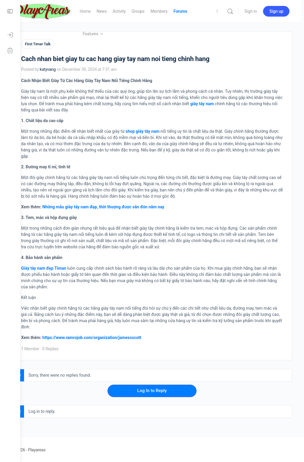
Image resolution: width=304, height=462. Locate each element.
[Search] (232, 11)
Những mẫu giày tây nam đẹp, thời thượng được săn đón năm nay (124, 206)
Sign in (253, 11)
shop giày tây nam (163, 130)
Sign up (279, 11)
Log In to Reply (162, 389)
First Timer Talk (58, 44)
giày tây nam (259, 102)
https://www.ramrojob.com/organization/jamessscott (112, 336)
